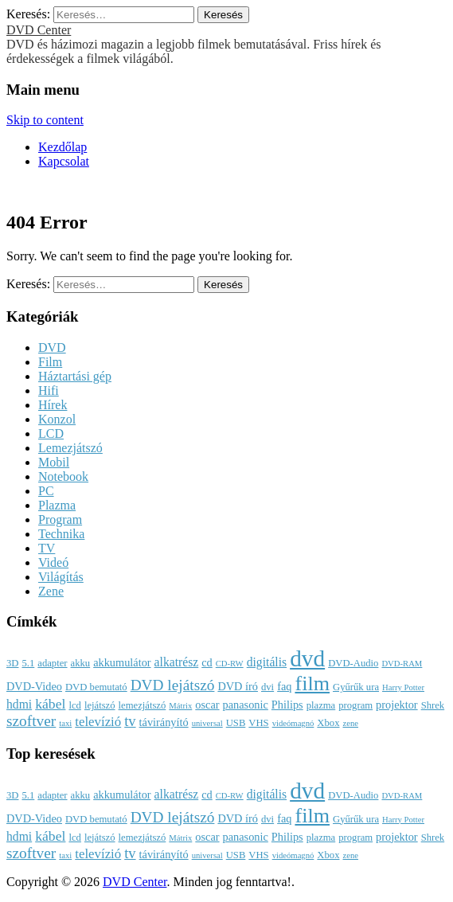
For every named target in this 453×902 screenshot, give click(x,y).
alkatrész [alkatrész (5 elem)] (176, 662)
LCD (51, 433)
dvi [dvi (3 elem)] (267, 687)
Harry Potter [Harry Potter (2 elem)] (403, 687)
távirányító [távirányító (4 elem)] (164, 722)
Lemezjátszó (70, 448)
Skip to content (45, 120)
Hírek (52, 405)
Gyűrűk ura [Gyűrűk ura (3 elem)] (356, 687)
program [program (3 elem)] (355, 705)
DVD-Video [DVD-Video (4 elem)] (34, 686)
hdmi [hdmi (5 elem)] (19, 704)
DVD (52, 347)
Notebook (63, 476)
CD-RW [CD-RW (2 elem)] (230, 663)
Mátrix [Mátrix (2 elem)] (180, 705)
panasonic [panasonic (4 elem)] (245, 704)
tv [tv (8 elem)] (129, 721)
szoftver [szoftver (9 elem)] (31, 721)
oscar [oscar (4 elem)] (207, 704)
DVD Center (38, 30)
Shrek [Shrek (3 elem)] (433, 705)
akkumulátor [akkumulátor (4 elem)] (121, 662)
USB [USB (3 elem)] (236, 722)
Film (50, 362)
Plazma (57, 505)
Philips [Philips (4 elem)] (287, 704)
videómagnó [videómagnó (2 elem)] (293, 723)
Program (60, 519)
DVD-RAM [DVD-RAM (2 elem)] (401, 663)
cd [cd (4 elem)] (207, 662)
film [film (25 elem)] (312, 683)
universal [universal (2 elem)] (207, 723)
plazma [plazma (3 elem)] (321, 705)
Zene (51, 591)
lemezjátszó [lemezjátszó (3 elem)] (142, 705)
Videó (53, 562)
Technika (61, 534)
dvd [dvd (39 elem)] (307, 658)
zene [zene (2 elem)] (350, 723)
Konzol (57, 419)
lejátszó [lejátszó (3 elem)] (99, 705)
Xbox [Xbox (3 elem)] (328, 722)
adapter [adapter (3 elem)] (52, 663)
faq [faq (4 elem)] (284, 686)
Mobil (53, 462)
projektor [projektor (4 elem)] (397, 704)
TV (46, 548)
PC (46, 491)
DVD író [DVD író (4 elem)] (237, 686)
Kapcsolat (63, 161)
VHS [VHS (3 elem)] (258, 722)
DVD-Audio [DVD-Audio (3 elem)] (353, 663)
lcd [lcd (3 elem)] (74, 705)
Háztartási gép (74, 376)
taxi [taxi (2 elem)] (65, 723)
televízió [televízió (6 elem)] (98, 721)
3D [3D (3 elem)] (12, 663)
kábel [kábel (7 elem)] (50, 704)
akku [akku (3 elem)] (81, 663)
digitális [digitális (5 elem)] (267, 662)
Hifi (48, 390)
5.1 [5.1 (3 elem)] (27, 663)
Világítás (61, 577)
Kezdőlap (62, 147)
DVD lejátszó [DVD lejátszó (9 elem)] (173, 685)
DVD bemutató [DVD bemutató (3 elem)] (96, 687)
